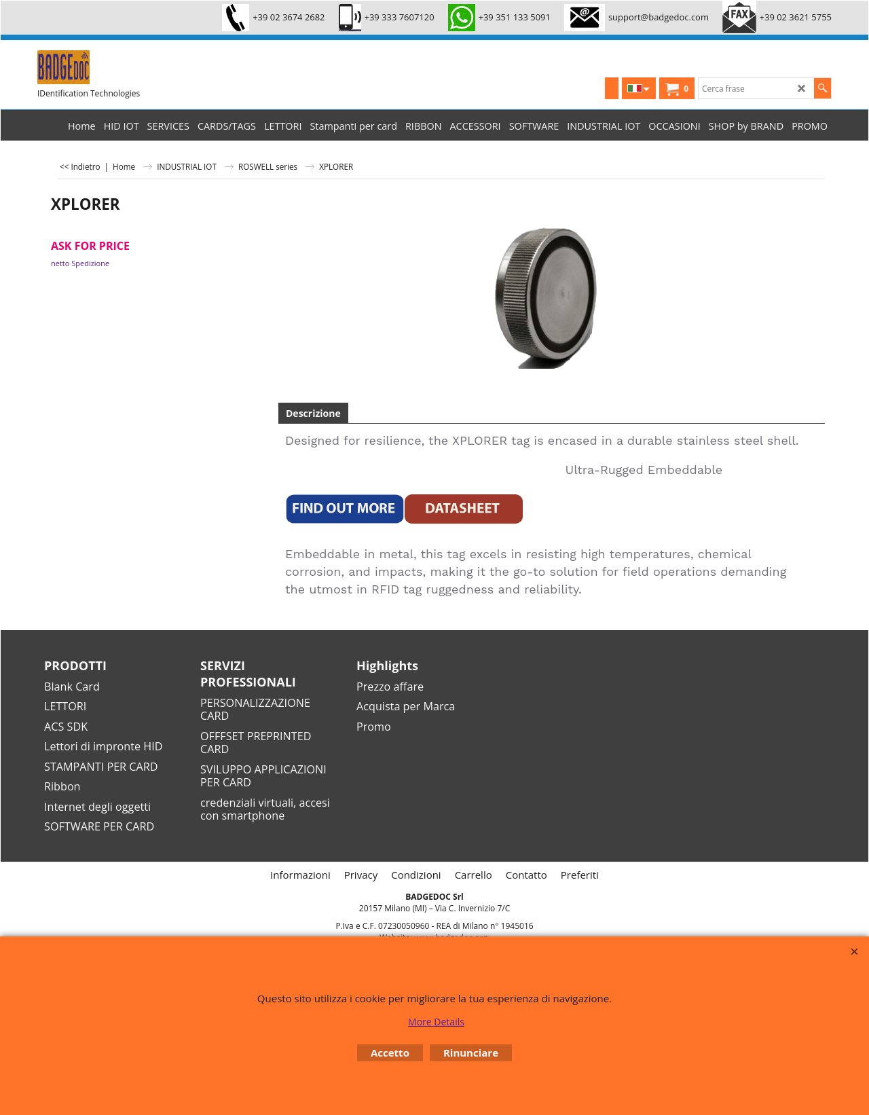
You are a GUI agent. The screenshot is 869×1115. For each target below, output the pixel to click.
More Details (436, 1021)
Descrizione (313, 413)
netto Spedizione (80, 263)
